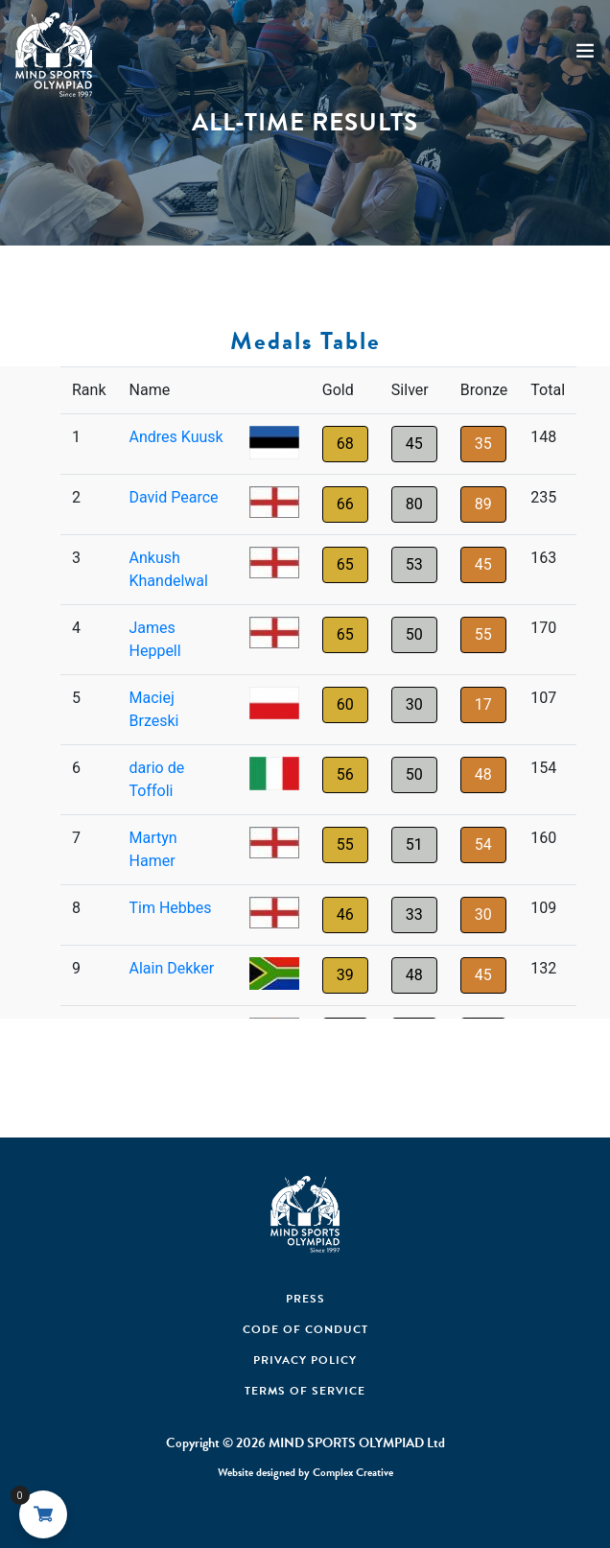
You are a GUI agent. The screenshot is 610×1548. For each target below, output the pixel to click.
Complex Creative (353, 1472)
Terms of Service (305, 1390)
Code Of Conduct (305, 1329)
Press (305, 1298)
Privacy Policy (305, 1360)
